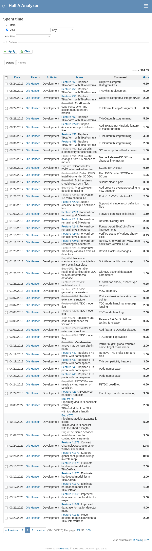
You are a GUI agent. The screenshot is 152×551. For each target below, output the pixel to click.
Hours (147, 77)
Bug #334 (67, 342)
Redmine (64, 548)
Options (13, 42)
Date (12, 29)
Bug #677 (67, 432)
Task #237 (68, 317)
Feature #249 (70, 212)
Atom (139, 540)
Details (10, 62)
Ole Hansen (33, 83)
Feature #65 (69, 155)
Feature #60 (69, 148)
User (34, 77)
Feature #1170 (71, 463)
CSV (146, 540)
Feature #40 (69, 352)
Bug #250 (67, 268)
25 (78, 530)
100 (88, 530)
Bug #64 (67, 258)
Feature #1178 (71, 442)
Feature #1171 (71, 452)
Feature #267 (70, 391)
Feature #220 (70, 124)
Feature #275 (70, 303)
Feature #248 (70, 194)
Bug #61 (67, 166)
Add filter (10, 36)
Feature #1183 (71, 514)
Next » (41, 530)
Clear (27, 51)
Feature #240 (70, 173)
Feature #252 (70, 282)
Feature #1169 (71, 494)
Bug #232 (67, 103)
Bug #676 (67, 398)
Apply (11, 51)
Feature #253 (70, 289)
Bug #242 (67, 180)
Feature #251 (70, 247)
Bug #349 (67, 381)
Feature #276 (70, 296)
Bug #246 (67, 187)
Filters (12, 25)
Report (22, 62)
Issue (79, 77)
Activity (52, 77)
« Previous (11, 530)
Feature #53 (69, 82)
